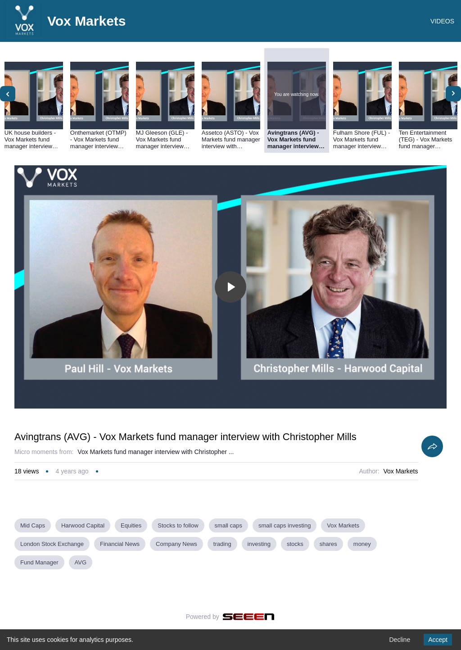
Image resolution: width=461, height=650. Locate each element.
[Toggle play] (230, 287)
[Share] (432, 446)
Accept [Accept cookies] (437, 639)
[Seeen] (249, 617)
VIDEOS (442, 21)
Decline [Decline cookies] (399, 639)
